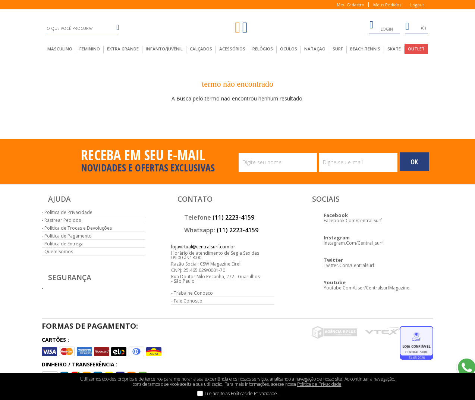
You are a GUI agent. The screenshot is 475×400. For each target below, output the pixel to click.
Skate (394, 49)
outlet (416, 49)
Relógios (262, 49)
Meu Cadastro (350, 4)
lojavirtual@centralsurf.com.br (203, 247)
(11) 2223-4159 (233, 217)
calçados (201, 49)
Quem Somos (58, 251)
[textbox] (83, 28)
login (381, 26)
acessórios (232, 49)
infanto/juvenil (164, 49)
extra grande (123, 49)
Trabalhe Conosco (193, 293)
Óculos (288, 49)
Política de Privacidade (68, 212)
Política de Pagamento (68, 236)
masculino (59, 49)
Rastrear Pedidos (62, 220)
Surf (338, 49)
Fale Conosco (188, 301)
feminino (89, 49)
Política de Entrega (64, 244)
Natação (314, 49)
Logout (417, 4)
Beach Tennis (365, 49)
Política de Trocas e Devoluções (78, 228)
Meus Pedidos (387, 4)
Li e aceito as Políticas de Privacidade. (241, 393)
